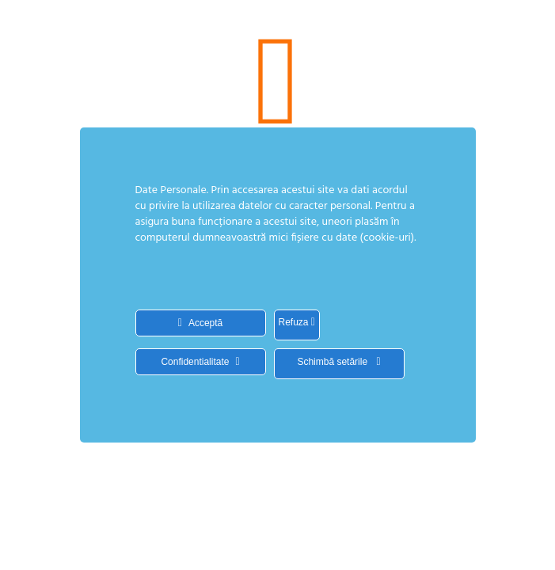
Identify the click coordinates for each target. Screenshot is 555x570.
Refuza (297, 322)
